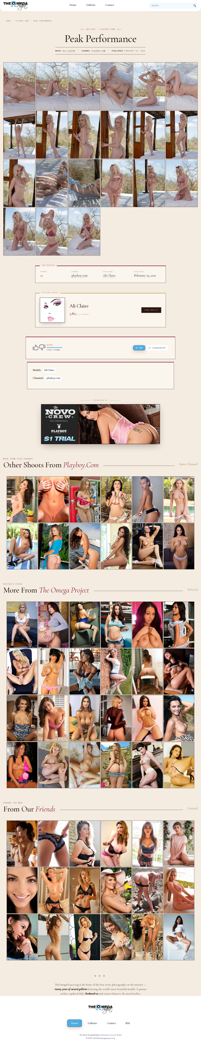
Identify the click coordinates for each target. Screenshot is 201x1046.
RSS (127, 1023)
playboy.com (22, 21)
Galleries (90, 5)
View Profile (151, 310)
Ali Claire (69, 51)
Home (73, 5)
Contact (109, 5)
